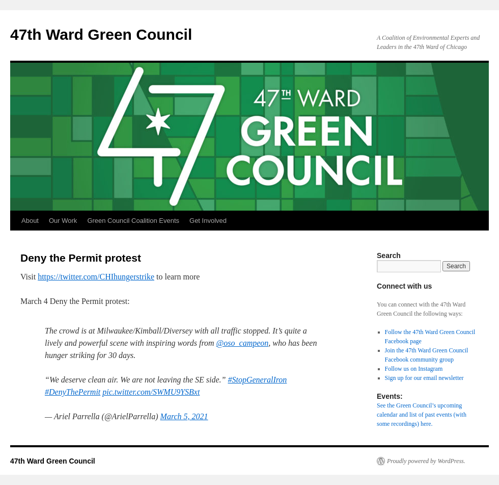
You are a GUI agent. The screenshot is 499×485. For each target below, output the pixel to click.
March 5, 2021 (184, 416)
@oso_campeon (242, 343)
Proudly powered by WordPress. (426, 461)
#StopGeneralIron (257, 379)
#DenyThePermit (72, 392)
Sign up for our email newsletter (424, 377)
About (30, 220)
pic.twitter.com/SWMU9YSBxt (151, 392)
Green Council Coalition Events (133, 220)
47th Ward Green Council (101, 34)
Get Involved (208, 220)
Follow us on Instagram (414, 368)
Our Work (63, 220)
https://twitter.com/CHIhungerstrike (96, 276)
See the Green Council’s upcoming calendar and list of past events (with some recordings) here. (421, 414)
